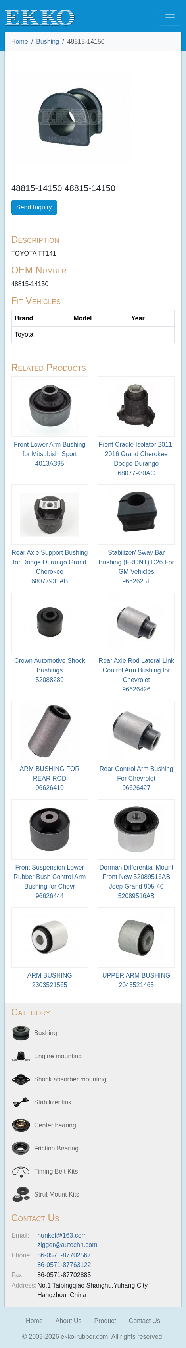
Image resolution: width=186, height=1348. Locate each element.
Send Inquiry (34, 207)
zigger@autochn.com (67, 1244)
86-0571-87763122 (64, 1264)
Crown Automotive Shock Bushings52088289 (49, 670)
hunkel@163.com (62, 1235)
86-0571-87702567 (64, 1255)
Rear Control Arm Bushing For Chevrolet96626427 (136, 778)
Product (105, 1320)
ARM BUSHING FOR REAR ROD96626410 (50, 778)
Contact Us (144, 1320)
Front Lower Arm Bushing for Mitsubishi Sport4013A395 (50, 454)
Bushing (47, 41)
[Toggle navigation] (170, 18)
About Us (69, 1320)
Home (19, 41)
